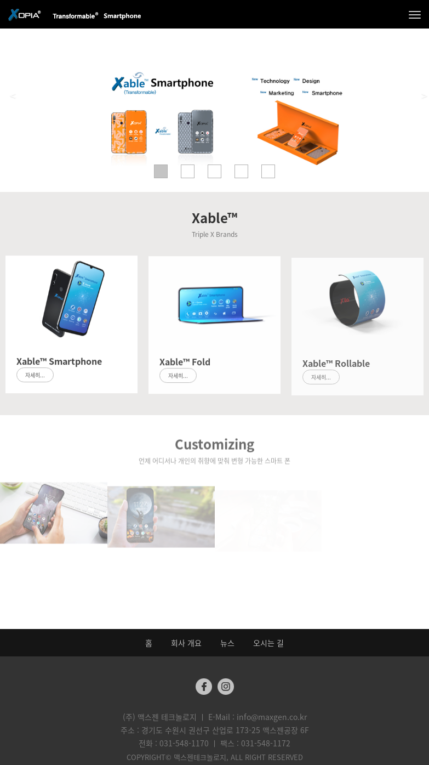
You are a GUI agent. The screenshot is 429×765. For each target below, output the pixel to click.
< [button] (13, 95)
